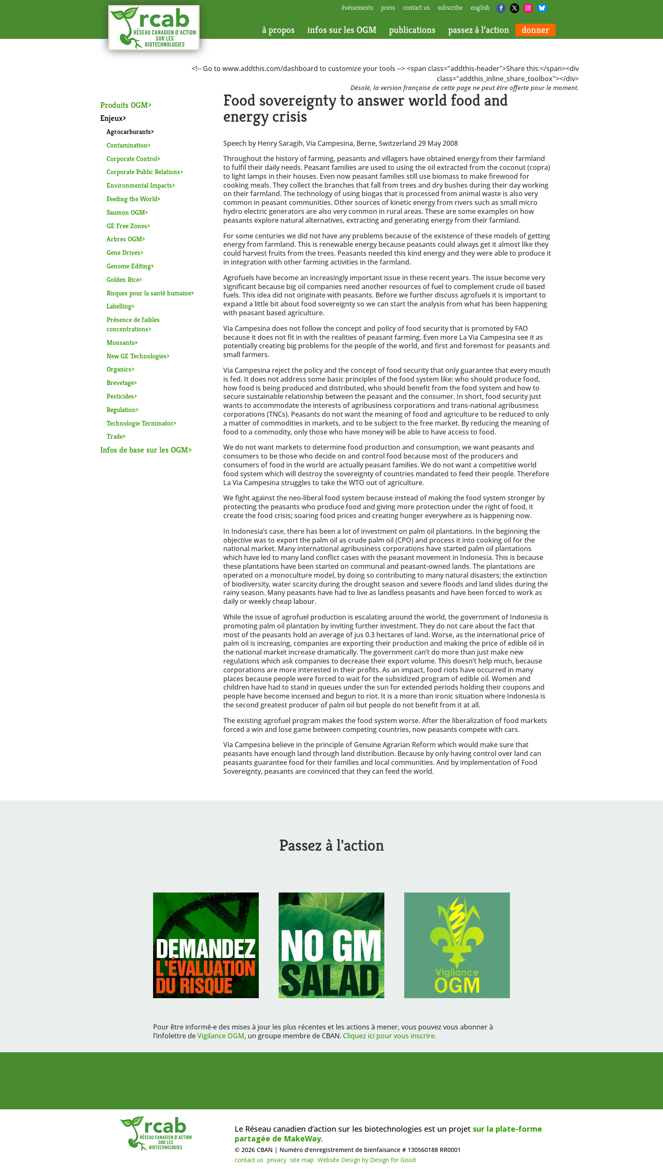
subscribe (450, 8)
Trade (115, 436)
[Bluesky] (542, 8)
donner (535, 30)
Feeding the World (132, 198)
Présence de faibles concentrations (133, 324)
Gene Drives (123, 252)
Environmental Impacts (139, 185)
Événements (357, 8)
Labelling (119, 306)
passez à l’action (478, 30)
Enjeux (111, 118)
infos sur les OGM (341, 30)
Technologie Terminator (140, 423)
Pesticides (120, 396)
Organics (119, 369)
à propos (278, 30)
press (388, 8)
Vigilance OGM (220, 1035)
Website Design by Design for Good (367, 1160)
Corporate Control (132, 158)
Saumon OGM (126, 212)
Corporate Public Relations (143, 171)
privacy (276, 1160)
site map (302, 1160)
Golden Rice (123, 279)
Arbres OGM (124, 239)
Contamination (127, 145)
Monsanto (121, 342)
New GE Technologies (137, 356)
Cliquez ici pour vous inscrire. (389, 1035)
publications (412, 30)
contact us (416, 8)
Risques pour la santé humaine (149, 293)
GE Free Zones (127, 225)
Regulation (121, 409)
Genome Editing (129, 266)
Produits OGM (124, 105)
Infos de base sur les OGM (144, 450)
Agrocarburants (129, 131)
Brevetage (120, 382)
